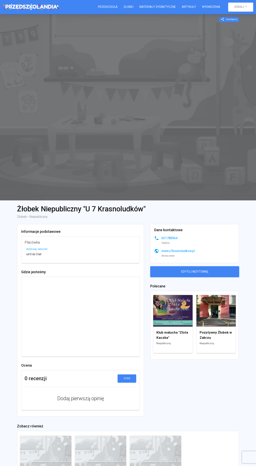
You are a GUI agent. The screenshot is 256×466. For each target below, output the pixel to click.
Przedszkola (108, 7)
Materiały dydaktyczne (157, 7)
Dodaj (239, 7)
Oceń (127, 378)
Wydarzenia (211, 7)
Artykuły (189, 7)
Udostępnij (229, 19)
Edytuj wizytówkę (194, 271)
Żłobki (128, 7)
